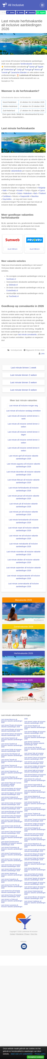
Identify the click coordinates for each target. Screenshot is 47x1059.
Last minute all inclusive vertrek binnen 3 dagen (23, 433)
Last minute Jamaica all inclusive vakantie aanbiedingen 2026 (11, 875)
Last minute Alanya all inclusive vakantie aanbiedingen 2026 (34, 854)
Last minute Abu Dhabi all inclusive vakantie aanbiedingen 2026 (34, 749)
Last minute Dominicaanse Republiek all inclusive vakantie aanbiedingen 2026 (11, 843)
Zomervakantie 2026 (23, 626)
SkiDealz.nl (13, 285)
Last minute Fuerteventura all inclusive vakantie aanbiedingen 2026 (11, 854)
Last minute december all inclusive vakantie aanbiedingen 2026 (23, 473)
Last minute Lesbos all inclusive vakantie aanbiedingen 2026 (34, 722)
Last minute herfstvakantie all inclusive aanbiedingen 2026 (23, 489)
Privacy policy (40, 1054)
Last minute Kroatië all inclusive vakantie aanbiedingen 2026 (34, 850)
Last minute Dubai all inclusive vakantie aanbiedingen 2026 (34, 859)
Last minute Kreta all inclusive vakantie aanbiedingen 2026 (11, 895)
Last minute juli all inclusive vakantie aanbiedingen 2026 (23, 505)
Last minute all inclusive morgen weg (23, 406)
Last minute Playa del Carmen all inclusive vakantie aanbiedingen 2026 (11, 784)
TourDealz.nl (14, 296)
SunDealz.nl (11, 279)
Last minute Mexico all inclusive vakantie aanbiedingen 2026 (34, 897)
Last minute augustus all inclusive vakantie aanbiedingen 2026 (23, 465)
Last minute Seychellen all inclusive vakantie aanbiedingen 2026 (34, 839)
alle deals (12, 249)
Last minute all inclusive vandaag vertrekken (23, 411)
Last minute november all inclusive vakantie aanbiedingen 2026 (23, 553)
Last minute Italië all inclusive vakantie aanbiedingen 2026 (34, 771)
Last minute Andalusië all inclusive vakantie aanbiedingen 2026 (11, 798)
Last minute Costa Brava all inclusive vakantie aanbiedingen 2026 (11, 821)
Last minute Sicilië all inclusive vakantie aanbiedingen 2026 (11, 750)
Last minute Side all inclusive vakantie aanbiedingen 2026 (34, 754)
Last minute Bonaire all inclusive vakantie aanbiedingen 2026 (12, 812)
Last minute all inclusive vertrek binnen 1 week (23, 417)
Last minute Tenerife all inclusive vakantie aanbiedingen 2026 (11, 761)
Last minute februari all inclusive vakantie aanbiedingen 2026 (23, 481)
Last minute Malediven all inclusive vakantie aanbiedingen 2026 (34, 845)
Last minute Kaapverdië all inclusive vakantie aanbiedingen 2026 (34, 786)
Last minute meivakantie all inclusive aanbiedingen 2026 (23, 545)
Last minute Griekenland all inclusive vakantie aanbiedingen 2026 (34, 892)
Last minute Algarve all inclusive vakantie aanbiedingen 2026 (11, 793)
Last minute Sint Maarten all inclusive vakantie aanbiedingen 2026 (11, 755)
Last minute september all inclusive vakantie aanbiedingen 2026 (23, 569)
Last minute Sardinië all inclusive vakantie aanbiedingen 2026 (11, 745)
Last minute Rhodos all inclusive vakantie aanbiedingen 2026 (12, 730)
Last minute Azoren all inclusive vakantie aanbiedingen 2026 (11, 808)
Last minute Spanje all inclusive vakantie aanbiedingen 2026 (34, 879)
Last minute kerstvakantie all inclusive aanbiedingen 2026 (23, 521)
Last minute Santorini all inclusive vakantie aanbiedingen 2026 (11, 739)
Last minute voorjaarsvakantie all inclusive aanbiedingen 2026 (23, 577)
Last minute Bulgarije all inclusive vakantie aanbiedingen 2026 (34, 829)
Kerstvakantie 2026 (23, 680)
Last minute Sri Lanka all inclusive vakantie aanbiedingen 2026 (34, 780)
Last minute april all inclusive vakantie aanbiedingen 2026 (23, 457)
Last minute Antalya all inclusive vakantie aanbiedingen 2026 (34, 767)
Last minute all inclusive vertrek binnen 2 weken (23, 425)
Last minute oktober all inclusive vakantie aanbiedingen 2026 (23, 561)
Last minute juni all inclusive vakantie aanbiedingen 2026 (23, 513)
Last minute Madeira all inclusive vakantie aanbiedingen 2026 (34, 727)
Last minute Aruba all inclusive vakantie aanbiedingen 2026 (11, 803)
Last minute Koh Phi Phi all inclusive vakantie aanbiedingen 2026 (11, 886)
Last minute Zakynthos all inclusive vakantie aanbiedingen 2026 (11, 772)
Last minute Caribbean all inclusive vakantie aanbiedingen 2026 (34, 902)
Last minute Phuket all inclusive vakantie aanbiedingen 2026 (11, 726)
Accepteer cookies (35, 1057)
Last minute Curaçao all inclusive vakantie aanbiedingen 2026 (11, 837)
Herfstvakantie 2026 (23, 653)
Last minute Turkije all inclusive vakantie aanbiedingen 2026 (34, 824)
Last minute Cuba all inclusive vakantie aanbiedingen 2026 (11, 832)
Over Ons (34, 934)
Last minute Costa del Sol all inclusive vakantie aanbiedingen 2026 (11, 827)
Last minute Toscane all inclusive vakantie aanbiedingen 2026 (11, 767)
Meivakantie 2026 (23, 600)
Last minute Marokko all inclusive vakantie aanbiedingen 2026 (34, 869)
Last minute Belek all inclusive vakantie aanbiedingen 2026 (11, 789)
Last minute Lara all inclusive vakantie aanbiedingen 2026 (34, 762)
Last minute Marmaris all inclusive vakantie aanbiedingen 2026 (34, 792)
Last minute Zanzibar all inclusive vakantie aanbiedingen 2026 (34, 803)
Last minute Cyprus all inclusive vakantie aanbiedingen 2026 (34, 887)
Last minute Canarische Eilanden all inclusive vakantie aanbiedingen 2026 (34, 743)
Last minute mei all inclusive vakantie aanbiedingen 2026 (23, 537)
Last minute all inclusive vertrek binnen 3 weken (23, 441)
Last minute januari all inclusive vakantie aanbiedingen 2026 (23, 497)
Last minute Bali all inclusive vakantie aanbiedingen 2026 (33, 874)
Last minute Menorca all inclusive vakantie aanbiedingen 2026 (11, 721)
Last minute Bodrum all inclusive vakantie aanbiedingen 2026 (35, 775)
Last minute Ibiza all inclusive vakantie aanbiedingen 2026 (11, 865)
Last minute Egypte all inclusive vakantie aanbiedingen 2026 (34, 883)
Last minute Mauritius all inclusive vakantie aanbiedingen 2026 (11, 778)
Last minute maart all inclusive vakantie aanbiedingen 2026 (23, 529)
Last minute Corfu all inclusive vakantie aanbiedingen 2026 (11, 816)
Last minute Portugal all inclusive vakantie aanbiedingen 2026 (34, 864)
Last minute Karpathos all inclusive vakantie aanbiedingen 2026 (11, 880)
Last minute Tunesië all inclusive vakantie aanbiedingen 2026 (35, 820)
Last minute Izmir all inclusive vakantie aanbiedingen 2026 (34, 834)
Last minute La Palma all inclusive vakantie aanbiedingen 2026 (11, 900)
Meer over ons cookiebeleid (21, 1054)
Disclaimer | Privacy (22, 934)
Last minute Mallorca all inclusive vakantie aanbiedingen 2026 (34, 737)
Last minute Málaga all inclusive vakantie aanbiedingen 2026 (34, 732)
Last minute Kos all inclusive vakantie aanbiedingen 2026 (10, 891)
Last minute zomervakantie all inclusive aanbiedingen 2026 (23, 585)
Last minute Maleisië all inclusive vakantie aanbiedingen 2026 (34, 797)
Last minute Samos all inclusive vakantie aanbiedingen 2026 (11, 734)
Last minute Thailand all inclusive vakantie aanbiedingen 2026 (34, 815)
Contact (12, 934)
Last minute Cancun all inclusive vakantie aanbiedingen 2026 (35, 758)
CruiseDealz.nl (12, 290)
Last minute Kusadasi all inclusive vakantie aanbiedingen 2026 (34, 809)
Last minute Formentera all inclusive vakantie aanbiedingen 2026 (11, 849)
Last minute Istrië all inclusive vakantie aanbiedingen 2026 (11, 870)
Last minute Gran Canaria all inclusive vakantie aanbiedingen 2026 (11, 860)
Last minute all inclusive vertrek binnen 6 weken (23, 449)
